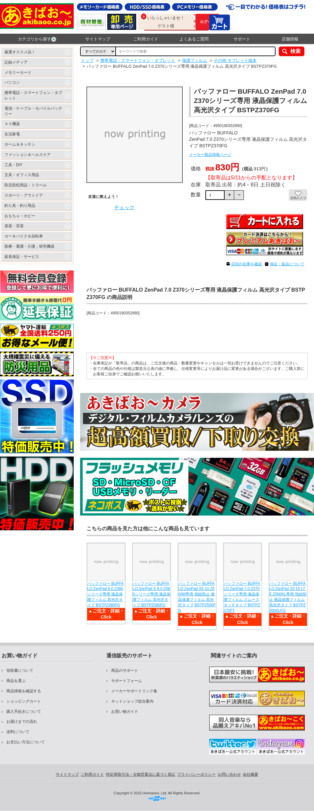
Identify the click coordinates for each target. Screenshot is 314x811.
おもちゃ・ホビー (19, 216)
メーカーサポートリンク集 (134, 691)
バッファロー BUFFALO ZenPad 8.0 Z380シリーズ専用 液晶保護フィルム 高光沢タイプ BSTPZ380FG (105, 594)
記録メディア (16, 62)
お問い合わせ (229, 774)
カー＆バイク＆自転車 (23, 236)
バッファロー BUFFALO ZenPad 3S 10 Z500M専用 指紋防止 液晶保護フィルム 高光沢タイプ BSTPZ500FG (197, 597)
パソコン (12, 82)
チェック (124, 207)
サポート (242, 39)
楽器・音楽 (14, 226)
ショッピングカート (23, 701)
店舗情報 (290, 39)
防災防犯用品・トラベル (25, 185)
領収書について (19, 670)
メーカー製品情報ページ (210, 154)
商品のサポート (124, 670)
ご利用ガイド (145, 39)
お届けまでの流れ (21, 721)
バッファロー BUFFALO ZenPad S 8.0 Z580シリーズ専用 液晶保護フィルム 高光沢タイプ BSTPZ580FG (151, 594)
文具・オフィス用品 (21, 175)
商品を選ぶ (16, 681)
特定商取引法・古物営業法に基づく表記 (140, 774)
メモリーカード (17, 72)
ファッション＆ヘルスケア (27, 154)
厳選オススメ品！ (19, 52)
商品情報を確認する (23, 691)
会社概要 (250, 774)
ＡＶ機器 (12, 124)
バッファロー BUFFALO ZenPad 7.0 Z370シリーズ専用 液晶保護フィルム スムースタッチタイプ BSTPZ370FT (242, 597)
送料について (17, 732)
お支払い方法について (25, 742)
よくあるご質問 (194, 39)
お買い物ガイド (124, 711)
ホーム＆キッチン (19, 144)
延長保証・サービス (21, 256)
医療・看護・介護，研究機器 (29, 246)
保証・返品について (287, 264)
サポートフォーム (126, 681)
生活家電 (12, 134)
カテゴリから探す (37, 39)
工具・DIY (13, 165)
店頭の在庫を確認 (246, 264)
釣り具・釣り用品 (19, 205)
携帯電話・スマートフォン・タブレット (33, 95)
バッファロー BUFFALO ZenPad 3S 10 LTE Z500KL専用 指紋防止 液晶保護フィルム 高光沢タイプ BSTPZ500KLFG (288, 597)
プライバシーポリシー (196, 774)
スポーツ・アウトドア (23, 195)
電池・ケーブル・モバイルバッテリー (33, 111)
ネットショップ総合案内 (132, 701)
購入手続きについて (23, 711)
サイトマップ (97, 39)
